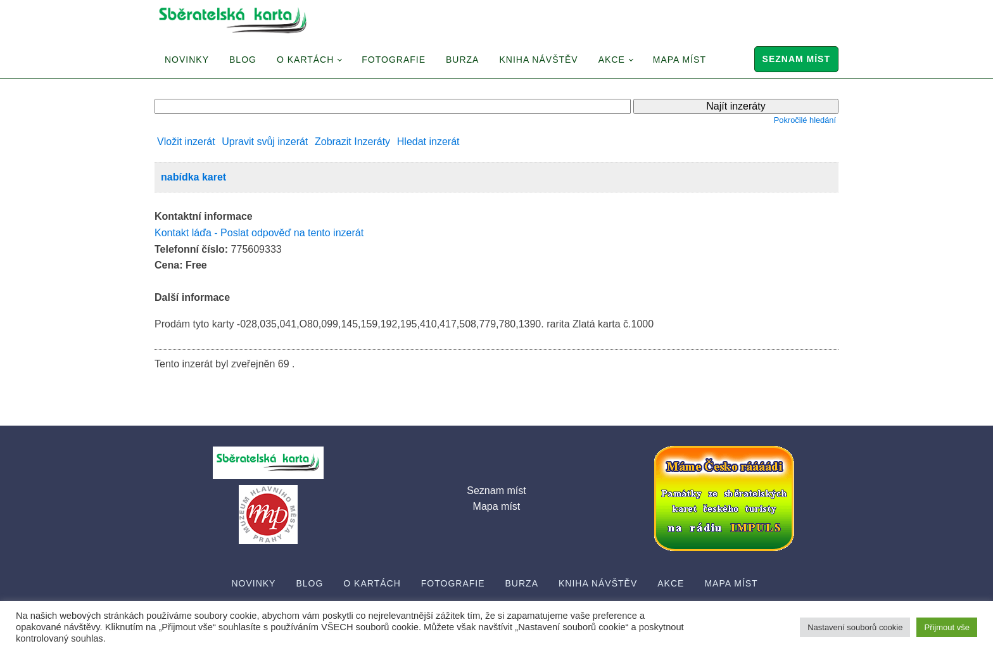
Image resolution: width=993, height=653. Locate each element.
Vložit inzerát (186, 141)
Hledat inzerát (428, 141)
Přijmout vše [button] (947, 627)
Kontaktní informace (204, 216)
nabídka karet (193, 177)
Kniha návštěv (538, 59)
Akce (611, 59)
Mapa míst (679, 59)
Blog (242, 59)
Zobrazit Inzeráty (352, 141)
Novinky (187, 59)
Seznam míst (796, 59)
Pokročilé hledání (805, 120)
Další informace (192, 297)
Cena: (168, 265)
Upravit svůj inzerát (265, 141)
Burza (462, 59)
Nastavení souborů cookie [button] (854, 627)
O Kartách (305, 59)
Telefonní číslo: (191, 249)
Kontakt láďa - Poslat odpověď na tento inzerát (259, 232)
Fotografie (394, 59)
